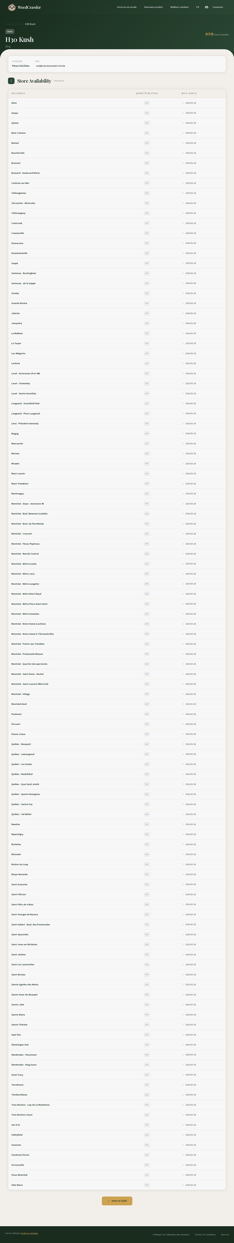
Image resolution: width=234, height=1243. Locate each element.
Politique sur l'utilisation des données (171, 1234)
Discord (225, 1234)
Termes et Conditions (205, 1234)
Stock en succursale (127, 7)
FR (197, 7)
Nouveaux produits (153, 7)
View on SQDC (117, 1201)
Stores (18, 24)
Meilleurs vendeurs (179, 7)
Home (8, 24)
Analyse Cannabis (29, 1233)
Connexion (218, 7)
